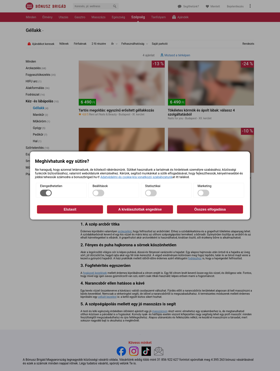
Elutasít (70, 209)
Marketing (204, 186)
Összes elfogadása (210, 209)
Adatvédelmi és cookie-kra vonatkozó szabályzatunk (136, 177)
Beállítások (100, 186)
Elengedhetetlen (51, 186)
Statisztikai (152, 186)
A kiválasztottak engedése (140, 209)
